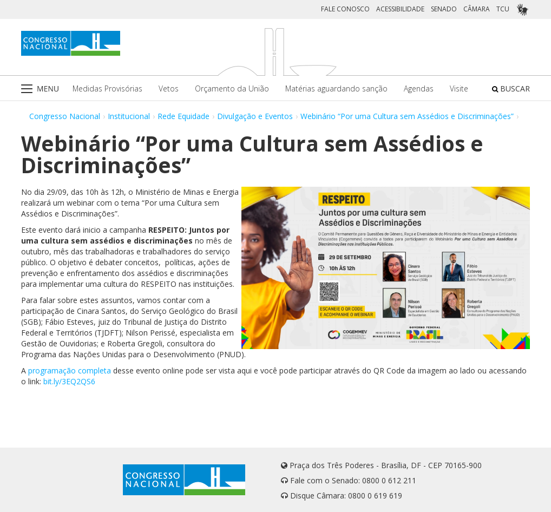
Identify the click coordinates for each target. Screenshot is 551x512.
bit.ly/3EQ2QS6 (69, 381)
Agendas (419, 88)
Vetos (169, 88)
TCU (502, 9)
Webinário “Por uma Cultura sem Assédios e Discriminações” (407, 116)
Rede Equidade (183, 116)
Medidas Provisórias (107, 88)
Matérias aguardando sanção (336, 88)
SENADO (444, 9)
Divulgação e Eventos (255, 116)
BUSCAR (511, 88)
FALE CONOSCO (345, 9)
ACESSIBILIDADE (400, 9)
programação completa (69, 370)
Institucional (129, 116)
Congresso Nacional (64, 116)
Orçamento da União (232, 88)
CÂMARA (476, 9)
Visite (459, 88)
